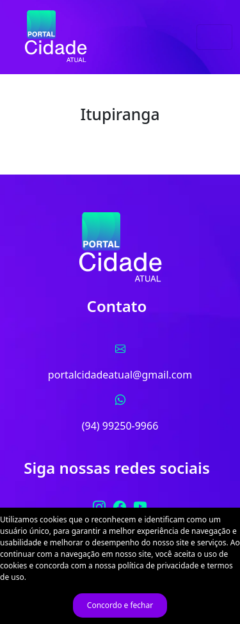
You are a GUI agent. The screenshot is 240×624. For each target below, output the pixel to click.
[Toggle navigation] (214, 37)
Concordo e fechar (120, 605)
